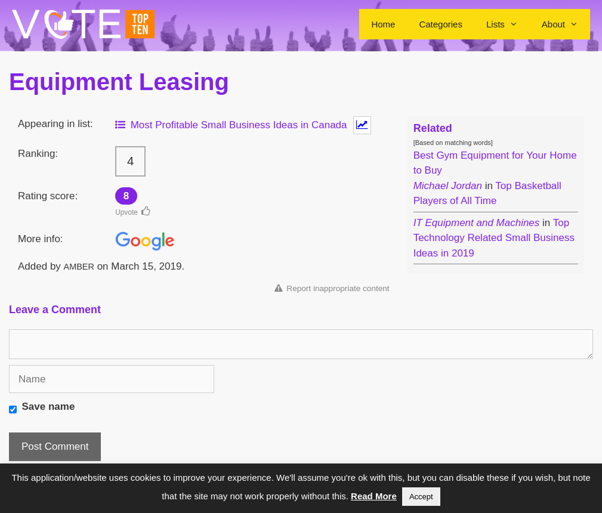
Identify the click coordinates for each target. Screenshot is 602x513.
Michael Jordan (447, 185)
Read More (374, 496)
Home (383, 24)
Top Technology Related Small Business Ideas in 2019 (494, 238)
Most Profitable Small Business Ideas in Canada (231, 125)
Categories (440, 24)
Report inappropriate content (332, 288)
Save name (48, 406)
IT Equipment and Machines (476, 222)
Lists (508, 24)
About (566, 24)
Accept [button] (421, 496)
